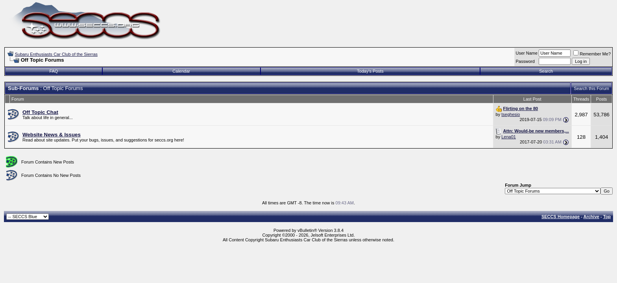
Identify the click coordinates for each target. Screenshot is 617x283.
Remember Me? (592, 53)
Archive (591, 216)
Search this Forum (591, 88)
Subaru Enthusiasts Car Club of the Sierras (56, 54)
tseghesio (510, 114)
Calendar (181, 71)
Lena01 (508, 136)
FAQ (53, 71)
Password (525, 61)
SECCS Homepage (560, 216)
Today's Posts (370, 71)
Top (607, 216)
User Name (527, 53)
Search (546, 71)
